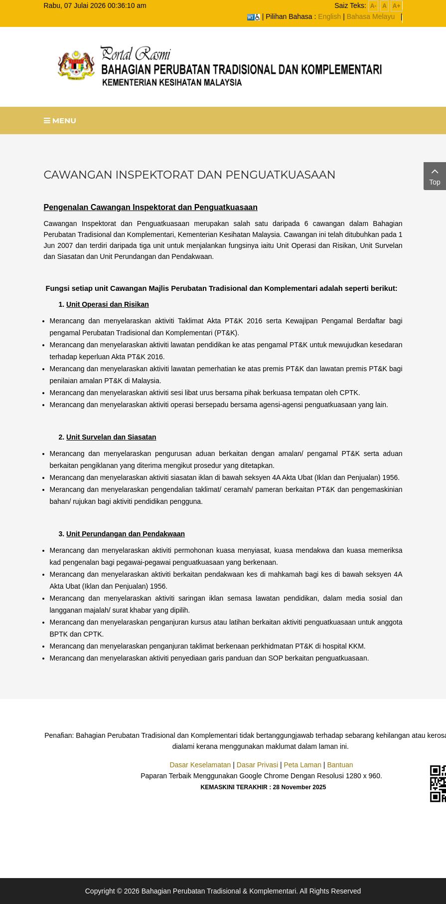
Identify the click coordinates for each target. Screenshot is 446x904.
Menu (60, 120)
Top (435, 175)
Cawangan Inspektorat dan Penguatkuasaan (190, 175)
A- (373, 5)
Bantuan (340, 765)
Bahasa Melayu (371, 16)
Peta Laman (302, 765)
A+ (397, 5)
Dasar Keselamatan (200, 765)
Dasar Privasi (257, 765)
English (329, 16)
